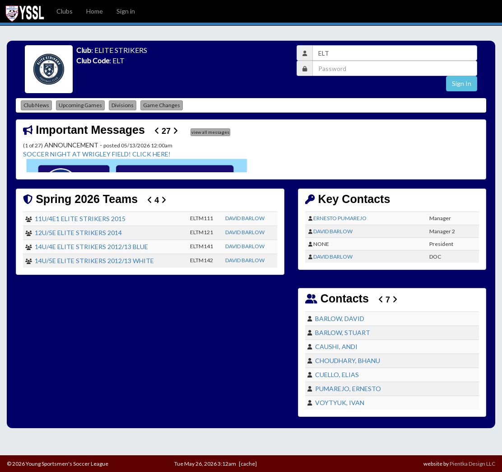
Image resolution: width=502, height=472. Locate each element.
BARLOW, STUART (342, 332)
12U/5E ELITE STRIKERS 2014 (78, 232)
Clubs (64, 11)
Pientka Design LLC (472, 463)
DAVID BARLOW (245, 218)
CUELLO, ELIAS (337, 374)
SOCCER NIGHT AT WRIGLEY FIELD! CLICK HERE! (97, 154)
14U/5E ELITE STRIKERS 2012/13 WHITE (94, 260)
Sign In (461, 83)
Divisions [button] (123, 105)
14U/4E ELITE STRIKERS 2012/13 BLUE (91, 246)
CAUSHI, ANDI (336, 346)
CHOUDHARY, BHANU (347, 360)
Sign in (125, 11)
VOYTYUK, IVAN (339, 402)
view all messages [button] (210, 132)
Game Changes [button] (161, 105)
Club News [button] (36, 105)
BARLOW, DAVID (339, 318)
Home (94, 11)
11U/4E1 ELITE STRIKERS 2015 (80, 218)
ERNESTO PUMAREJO (340, 218)
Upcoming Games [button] (80, 105)
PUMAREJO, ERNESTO (348, 388)
